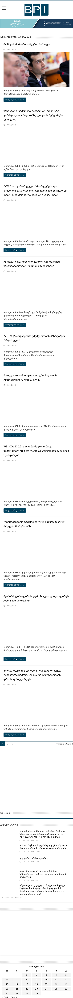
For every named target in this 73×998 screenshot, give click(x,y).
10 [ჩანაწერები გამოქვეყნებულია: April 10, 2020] (46, 979)
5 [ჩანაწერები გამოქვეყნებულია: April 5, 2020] (66, 975)
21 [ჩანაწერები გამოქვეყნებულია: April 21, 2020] (17, 988)
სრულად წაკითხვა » (14, 99)
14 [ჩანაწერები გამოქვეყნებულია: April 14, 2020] (17, 984)
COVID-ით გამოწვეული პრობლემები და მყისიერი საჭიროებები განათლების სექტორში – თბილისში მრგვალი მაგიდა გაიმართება (36, 191)
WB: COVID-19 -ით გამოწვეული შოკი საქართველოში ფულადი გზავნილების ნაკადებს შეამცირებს (36, 451)
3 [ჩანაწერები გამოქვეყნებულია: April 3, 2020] (46, 975)
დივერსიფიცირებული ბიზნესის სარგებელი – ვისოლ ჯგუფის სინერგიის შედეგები (43, 874)
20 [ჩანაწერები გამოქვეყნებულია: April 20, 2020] (7, 988)
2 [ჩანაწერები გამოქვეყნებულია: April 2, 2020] (36, 975)
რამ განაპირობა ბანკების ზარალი (27, 44)
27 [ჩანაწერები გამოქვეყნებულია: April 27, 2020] (7, 993)
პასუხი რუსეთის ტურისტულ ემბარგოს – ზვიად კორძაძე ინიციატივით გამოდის (43, 847)
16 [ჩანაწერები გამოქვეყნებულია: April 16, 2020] (36, 984)
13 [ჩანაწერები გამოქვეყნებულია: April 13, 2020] (7, 984)
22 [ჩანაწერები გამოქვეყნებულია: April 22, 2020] (26, 988)
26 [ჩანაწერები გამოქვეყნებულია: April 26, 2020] (66, 988)
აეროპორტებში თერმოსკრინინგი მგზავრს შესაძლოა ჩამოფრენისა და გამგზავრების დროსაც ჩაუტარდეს (32, 675)
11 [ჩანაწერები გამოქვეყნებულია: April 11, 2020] (56, 979)
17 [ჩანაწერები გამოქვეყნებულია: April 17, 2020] (46, 984)
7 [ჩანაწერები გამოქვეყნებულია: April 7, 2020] (16, 979)
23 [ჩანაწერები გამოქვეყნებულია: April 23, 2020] (36, 988)
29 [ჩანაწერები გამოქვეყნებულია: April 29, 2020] (26, 993)
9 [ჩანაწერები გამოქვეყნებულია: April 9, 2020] (36, 979)
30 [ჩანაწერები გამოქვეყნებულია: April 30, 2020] (36, 993)
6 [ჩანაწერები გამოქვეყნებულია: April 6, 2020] (7, 979)
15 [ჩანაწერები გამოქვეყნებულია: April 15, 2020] (26, 984)
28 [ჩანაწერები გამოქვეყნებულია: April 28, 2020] (17, 993)
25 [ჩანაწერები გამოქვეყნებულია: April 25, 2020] (56, 988)
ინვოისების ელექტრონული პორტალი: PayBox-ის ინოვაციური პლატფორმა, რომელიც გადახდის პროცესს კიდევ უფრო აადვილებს (43, 889)
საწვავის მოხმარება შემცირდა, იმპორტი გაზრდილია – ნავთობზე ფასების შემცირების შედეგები (34, 115)
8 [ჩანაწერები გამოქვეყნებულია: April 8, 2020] (26, 979)
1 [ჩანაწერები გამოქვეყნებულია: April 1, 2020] (26, 975)
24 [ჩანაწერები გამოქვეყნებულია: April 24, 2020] (46, 988)
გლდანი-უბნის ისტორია (34, 858)
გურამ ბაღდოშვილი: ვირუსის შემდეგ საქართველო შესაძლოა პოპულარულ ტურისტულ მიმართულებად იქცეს (42, 834)
